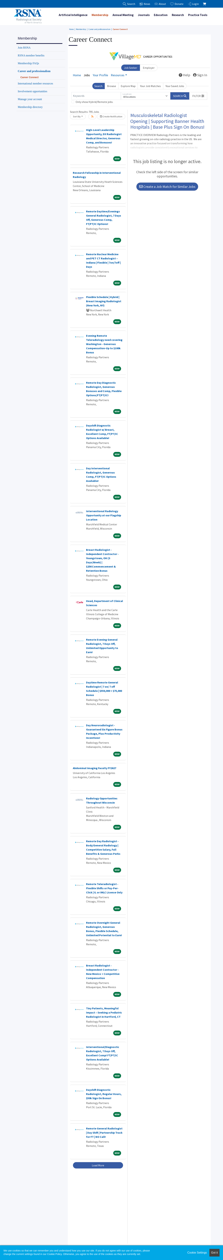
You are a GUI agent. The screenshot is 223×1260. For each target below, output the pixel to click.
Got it (214, 1252)
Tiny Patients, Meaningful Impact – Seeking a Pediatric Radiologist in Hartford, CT (104, 1012)
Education (161, 15)
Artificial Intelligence (73, 15)
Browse (111, 86)
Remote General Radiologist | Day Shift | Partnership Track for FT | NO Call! (104, 1132)
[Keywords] (96, 96)
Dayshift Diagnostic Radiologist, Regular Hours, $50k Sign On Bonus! (104, 1094)
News (144, 4)
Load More (98, 1165)
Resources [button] (117, 75)
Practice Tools (197, 15)
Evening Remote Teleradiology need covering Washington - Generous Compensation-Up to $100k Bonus (104, 344)
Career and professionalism (99, 29)
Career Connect (120, 29)
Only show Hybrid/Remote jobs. (94, 102)
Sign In (200, 75)
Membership (100, 15)
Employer (149, 67)
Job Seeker (130, 67)
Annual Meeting (123, 15)
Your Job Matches (150, 86)
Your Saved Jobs (175, 86)
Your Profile (100, 75)
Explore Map (128, 86)
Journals (144, 15)
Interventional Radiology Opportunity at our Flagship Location (103, 515)
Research (178, 15)
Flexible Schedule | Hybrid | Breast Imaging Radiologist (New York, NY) (103, 301)
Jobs (87, 75)
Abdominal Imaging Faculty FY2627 (94, 768)
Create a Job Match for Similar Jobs (167, 186)
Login (193, 4)
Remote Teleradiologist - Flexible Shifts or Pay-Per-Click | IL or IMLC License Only (104, 888)
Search (98, 86)
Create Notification (111, 116)
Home (71, 29)
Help (184, 75)
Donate (176, 4)
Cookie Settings (197, 1252)
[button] (198, 96)
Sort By (77, 116)
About (160, 4)
